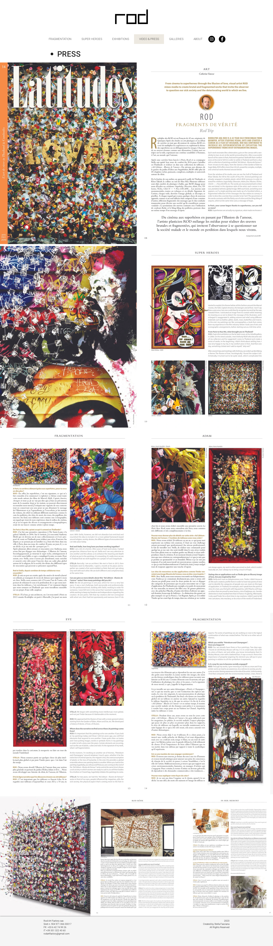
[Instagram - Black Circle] (211, 39)
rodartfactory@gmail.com (57, 933)
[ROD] (132, 18)
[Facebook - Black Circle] (222, 39)
